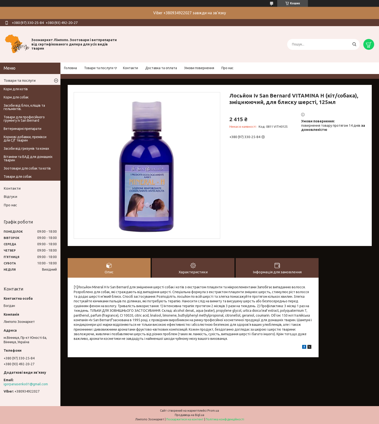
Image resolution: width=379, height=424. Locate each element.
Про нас (227, 68)
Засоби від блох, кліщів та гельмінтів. (24, 107)
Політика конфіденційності (225, 419)
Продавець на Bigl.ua (189, 415)
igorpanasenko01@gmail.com (26, 384)
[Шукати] (354, 44)
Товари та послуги (98, 68)
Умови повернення (199, 68)
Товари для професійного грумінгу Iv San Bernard (24, 118)
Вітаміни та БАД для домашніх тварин (28, 158)
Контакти (130, 68)
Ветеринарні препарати (22, 129)
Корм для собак (16, 97)
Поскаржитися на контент (185, 419)
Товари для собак (18, 177)
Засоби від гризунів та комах (26, 148)
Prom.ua (213, 410)
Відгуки (10, 196)
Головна (70, 68)
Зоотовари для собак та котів (27, 168)
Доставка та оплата (161, 68)
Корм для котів (16, 89)
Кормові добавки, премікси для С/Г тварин (25, 138)
